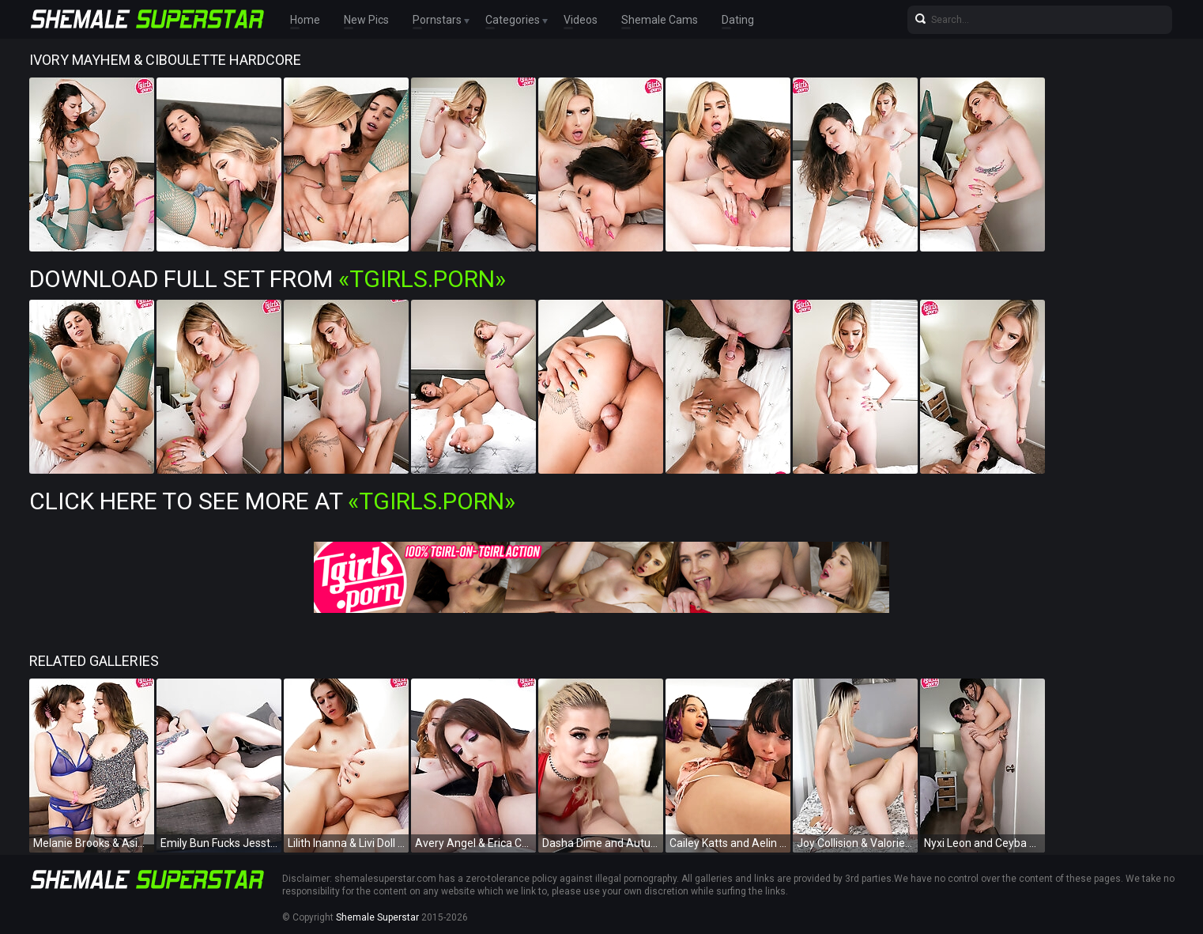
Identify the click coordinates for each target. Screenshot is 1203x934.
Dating (738, 19)
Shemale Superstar (377, 917)
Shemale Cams (659, 19)
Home (305, 19)
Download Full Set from (267, 279)
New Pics (366, 19)
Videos (581, 19)
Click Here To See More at (272, 501)
